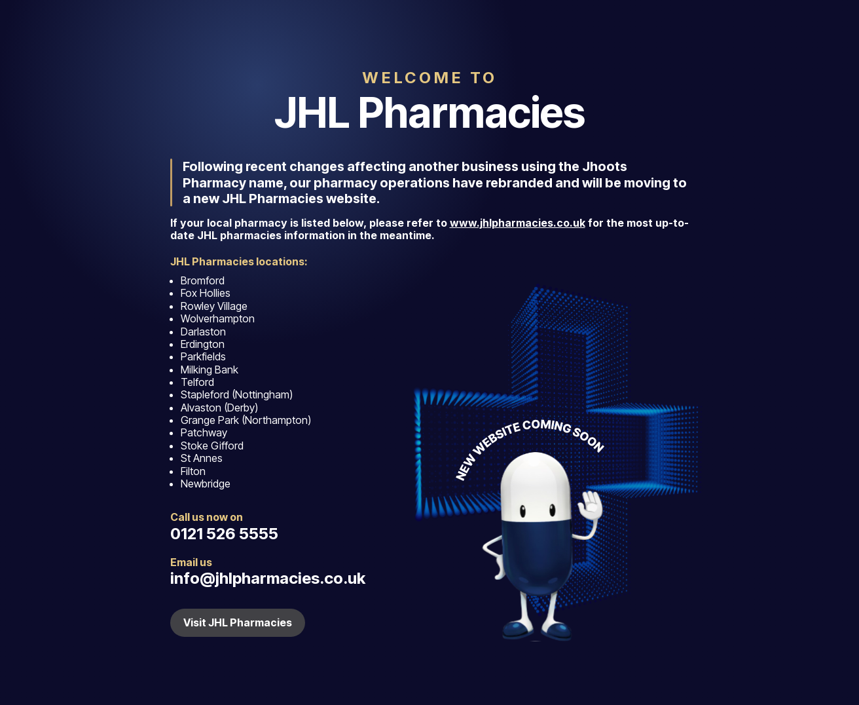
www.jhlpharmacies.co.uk (517, 222)
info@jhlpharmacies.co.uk (267, 578)
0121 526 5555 (224, 533)
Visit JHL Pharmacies (237, 622)
